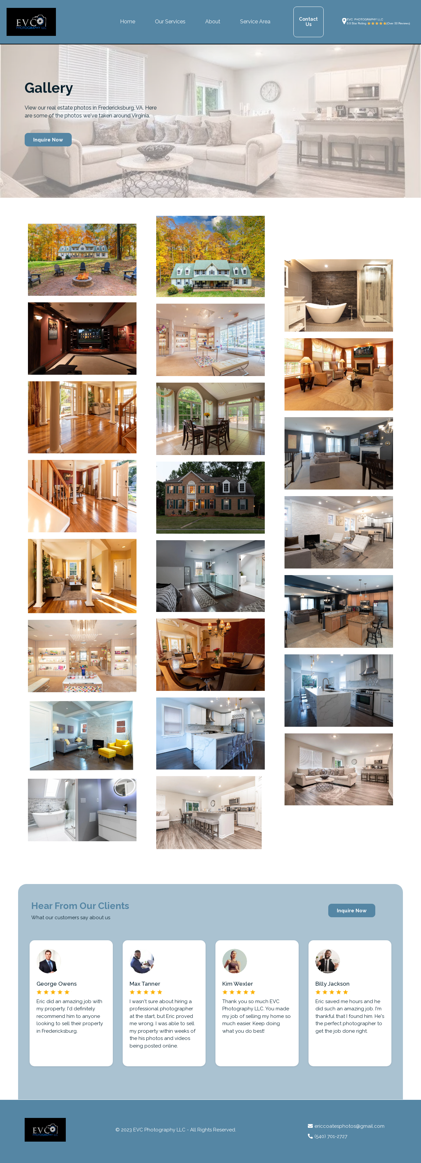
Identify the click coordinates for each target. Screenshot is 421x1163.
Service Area (255, 21)
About (212, 21)
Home (127, 21)
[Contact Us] (308, 22)
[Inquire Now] (48, 139)
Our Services (170, 21)
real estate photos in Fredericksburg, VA (95, 108)
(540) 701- (325, 1136)
